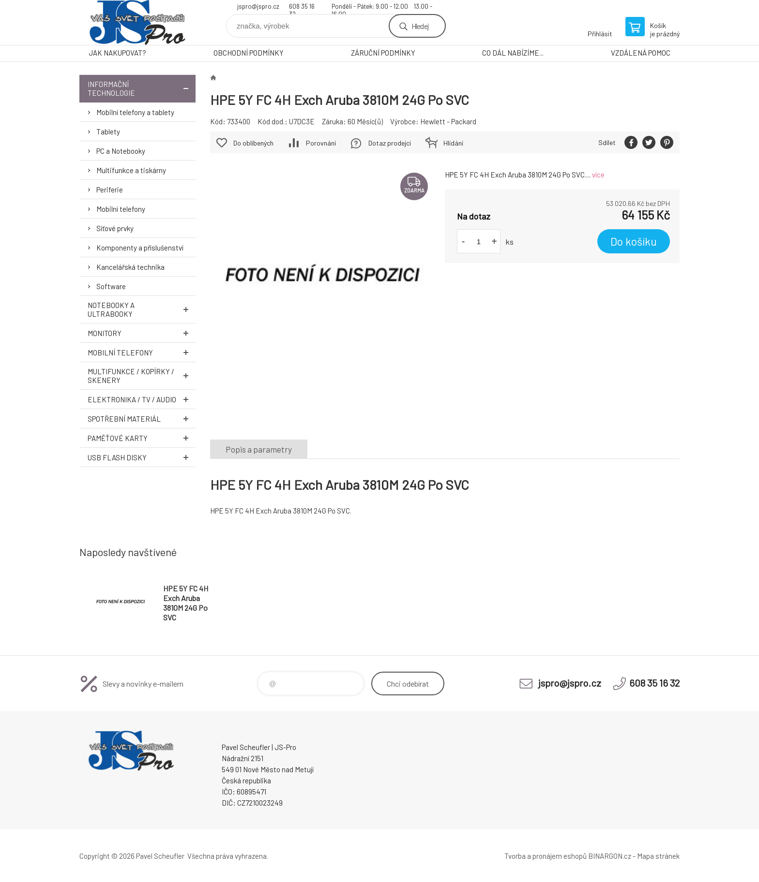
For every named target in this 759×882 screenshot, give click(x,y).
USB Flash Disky (142, 457)
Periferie (109, 189)
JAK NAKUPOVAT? (117, 52)
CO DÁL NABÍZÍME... (513, 52)
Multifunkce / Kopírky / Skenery (142, 375)
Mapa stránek (658, 856)
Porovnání (321, 143)
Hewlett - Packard (448, 121)
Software (111, 286)
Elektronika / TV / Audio (142, 399)
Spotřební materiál (142, 418)
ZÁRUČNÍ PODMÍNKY (383, 52)
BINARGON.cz (609, 856)
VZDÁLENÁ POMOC (640, 52)
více (598, 174)
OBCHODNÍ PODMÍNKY (248, 52)
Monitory (142, 332)
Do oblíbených (253, 143)
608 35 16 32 (302, 7)
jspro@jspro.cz (258, 6)
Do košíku (633, 241)
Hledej (420, 25)
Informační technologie (142, 88)
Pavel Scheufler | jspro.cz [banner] (137, 22)
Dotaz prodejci (389, 143)
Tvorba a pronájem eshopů (545, 856)
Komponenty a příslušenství (139, 247)
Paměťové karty (142, 437)
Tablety (108, 131)
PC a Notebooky (120, 151)
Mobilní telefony (120, 209)
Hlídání (453, 143)
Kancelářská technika (130, 267)
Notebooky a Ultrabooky (142, 309)
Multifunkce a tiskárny (131, 170)
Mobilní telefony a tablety (135, 112)
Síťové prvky (115, 228)
